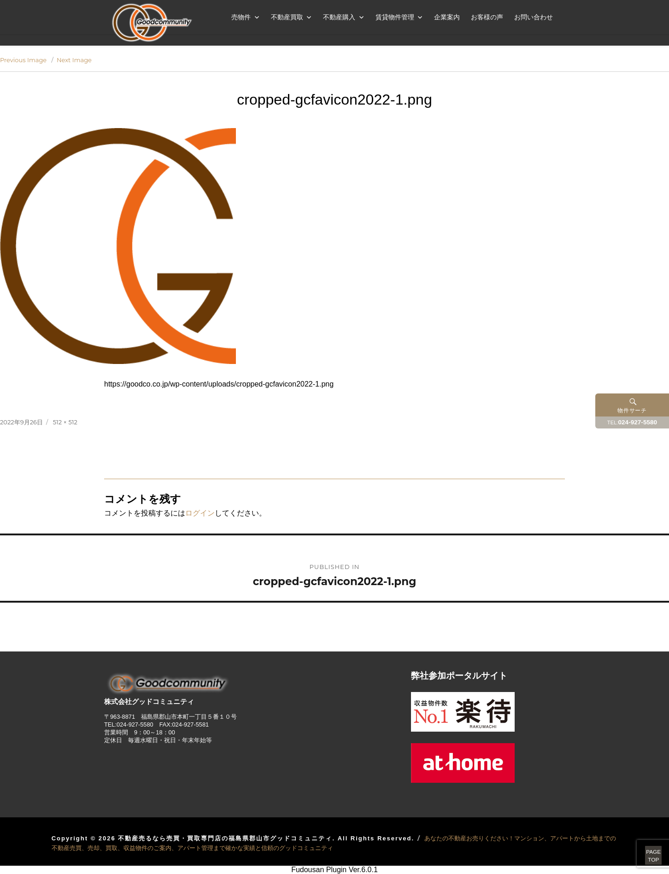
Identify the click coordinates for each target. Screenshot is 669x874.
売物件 (241, 17)
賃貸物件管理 (395, 17)
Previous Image (23, 60)
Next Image (74, 60)
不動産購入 (339, 17)
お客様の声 (487, 17)
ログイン (200, 513)
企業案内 (447, 17)
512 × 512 (65, 422)
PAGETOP (642, 846)
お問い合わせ (533, 17)
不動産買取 (287, 17)
